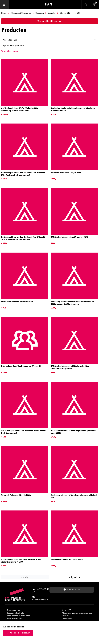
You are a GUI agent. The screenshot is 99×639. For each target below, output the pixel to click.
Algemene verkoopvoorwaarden (77, 613)
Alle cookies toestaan (18, 633)
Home (4, 13)
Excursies (50, 13)
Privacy (65, 616)
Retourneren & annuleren (18, 616)
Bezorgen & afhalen (16, 613)
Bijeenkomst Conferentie (19, 13)
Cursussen (38, 13)
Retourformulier (14, 618)
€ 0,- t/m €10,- (64, 13)
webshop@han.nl (40, 599)
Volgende (75, 577)
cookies (20, 627)
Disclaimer (67, 618)
